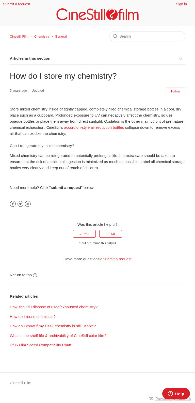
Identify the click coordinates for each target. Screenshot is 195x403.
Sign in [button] (181, 4)
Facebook (13, 204)
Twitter (20, 204)
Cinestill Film (19, 36)
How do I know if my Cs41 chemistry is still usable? (53, 326)
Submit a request (16, 4)
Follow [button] (175, 91)
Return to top (23, 275)
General (61, 36)
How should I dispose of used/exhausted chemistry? (54, 307)
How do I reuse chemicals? (32, 316)
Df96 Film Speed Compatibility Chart (40, 345)
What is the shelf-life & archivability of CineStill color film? (58, 335)
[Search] (147, 36)
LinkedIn (28, 204)
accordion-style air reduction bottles (94, 127)
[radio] (84, 234)
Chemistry (41, 36)
